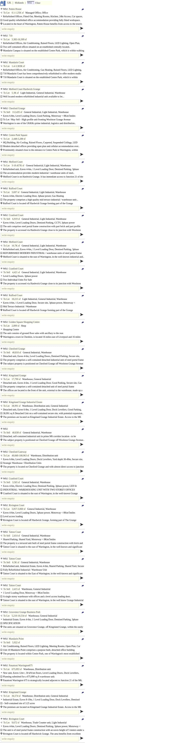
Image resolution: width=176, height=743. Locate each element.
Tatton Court (15, 532)
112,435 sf (17, 112)
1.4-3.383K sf (18, 66)
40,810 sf (16, 352)
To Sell (6, 112)
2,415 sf (16, 589)
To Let (6, 12)
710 (10, 35)
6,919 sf (16, 219)
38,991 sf (16, 406)
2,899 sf (15, 326)
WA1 (29, 3)
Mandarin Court (16, 62)
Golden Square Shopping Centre (24, 322)
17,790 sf (16, 379)
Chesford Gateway (18, 452)
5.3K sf (15, 93)
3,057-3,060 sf (18, 509)
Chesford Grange (17, 108)
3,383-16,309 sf (19, 39)
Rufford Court (15, 188)
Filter (37, 3)
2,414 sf (16, 535)
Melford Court (15, 162)
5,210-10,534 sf (19, 616)
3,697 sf (15, 192)
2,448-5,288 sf (18, 139)
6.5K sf (15, 562)
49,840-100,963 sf (20, 455)
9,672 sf (15, 722)
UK (9, 2)
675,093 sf (17, 669)
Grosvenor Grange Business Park (24, 612)
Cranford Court (16, 215)
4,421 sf (16, 272)
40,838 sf (16, 432)
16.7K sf (16, 245)
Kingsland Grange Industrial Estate (25, 402)
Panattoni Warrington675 (21, 665)
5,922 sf (16, 642)
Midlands (19, 3)
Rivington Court (16, 505)
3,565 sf (16, 482)
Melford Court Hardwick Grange (24, 89)
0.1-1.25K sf (18, 12)
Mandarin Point (16, 639)
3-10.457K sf (18, 165)
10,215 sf (16, 299)
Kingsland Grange (17, 375)
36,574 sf (16, 696)
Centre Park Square (18, 135)
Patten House (15, 9)
